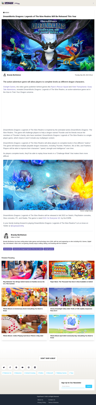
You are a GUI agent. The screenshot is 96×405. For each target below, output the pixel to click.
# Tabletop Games (61, 373)
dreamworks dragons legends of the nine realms (27, 249)
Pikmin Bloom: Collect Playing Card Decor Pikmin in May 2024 (23, 336)
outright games (48, 249)
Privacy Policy (41, 402)
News (7, 12)
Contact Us (51, 400)
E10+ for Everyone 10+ (52, 218)
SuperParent (40, 396)
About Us (40, 400)
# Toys (71, 373)
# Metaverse (18, 373)
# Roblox (40, 373)
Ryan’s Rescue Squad (59, 87)
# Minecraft (49, 373)
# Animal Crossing (29, 373)
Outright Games (9, 87)
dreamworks (7, 249)
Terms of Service (53, 402)
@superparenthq (17, 226)
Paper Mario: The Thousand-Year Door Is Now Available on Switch (71, 282)
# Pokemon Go (6, 373)
